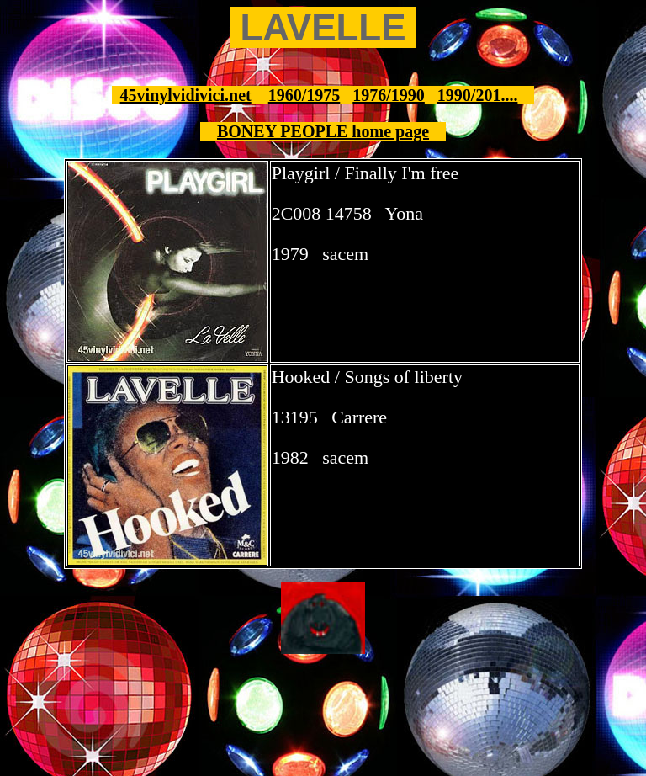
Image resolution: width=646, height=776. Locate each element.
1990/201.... (477, 95)
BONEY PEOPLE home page (323, 131)
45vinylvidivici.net (186, 95)
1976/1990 (388, 95)
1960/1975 (304, 95)
